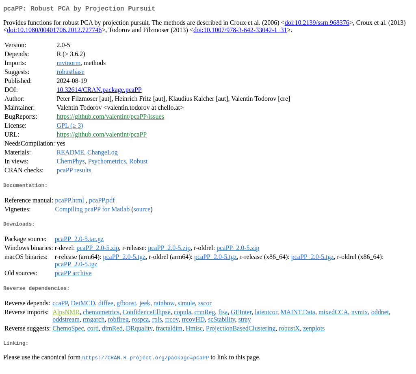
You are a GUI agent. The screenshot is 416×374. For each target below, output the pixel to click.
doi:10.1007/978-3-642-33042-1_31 (240, 31)
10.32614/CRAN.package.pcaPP (98, 91)
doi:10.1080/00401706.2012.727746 (54, 31)
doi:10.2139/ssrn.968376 (317, 24)
